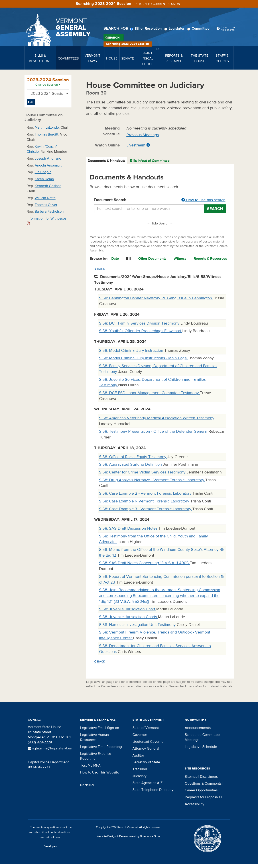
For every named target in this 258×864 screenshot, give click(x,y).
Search (113, 38)
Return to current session (157, 4)
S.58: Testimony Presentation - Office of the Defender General (154, 431)
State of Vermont (145, 728)
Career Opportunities (201, 790)
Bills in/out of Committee (150, 160)
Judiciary (139, 776)
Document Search (160, 200)
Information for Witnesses (46, 220)
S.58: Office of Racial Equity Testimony (133, 456)
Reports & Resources (210, 258)
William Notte (45, 198)
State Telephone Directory (152, 790)
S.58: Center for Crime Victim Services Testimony (143, 472)
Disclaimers (209, 776)
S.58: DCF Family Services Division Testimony (140, 323)
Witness (180, 258)
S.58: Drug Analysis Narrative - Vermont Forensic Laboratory (152, 480)
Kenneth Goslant (48, 186)
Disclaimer (87, 785)
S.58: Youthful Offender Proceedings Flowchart (140, 330)
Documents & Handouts (107, 160)
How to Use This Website (99, 772)
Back (99, 269)
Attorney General (145, 748)
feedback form (63, 832)
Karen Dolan (44, 179)
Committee (199, 28)
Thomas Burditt (46, 134)
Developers (51, 846)
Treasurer (139, 769)
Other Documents (152, 258)
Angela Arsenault (48, 165)
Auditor (138, 755)
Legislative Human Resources (94, 737)
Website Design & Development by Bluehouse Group (129, 836)
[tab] (107, 161)
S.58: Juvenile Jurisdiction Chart (127, 609)
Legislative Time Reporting (101, 747)
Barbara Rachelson (49, 211)
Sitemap (191, 776)
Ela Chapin (43, 172)
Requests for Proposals (202, 797)
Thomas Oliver (46, 205)
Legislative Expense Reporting (95, 756)
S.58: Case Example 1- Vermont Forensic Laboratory (144, 501)
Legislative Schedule (201, 747)
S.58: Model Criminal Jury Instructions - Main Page (143, 358)
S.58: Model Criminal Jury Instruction (131, 350)
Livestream (135, 145)
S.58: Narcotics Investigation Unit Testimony (138, 624)
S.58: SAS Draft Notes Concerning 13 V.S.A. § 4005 (144, 563)
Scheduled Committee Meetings (202, 737)
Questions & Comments (203, 783)
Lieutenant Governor (148, 741)
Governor (139, 734)
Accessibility (194, 804)
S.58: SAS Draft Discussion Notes (128, 528)
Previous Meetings (142, 135)
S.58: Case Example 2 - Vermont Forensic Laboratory (146, 493)
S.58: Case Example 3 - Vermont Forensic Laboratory (145, 509)
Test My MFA (90, 765)
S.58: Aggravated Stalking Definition (131, 464)
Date (115, 258)
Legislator (175, 28)
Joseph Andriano (48, 158)
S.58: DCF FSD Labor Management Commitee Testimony (149, 392)
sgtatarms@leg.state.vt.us (50, 748)
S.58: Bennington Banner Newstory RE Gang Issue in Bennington (156, 298)
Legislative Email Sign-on (99, 728)
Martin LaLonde (47, 127)
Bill (128, 258)
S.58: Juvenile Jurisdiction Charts (128, 616)
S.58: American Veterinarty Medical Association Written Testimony (156, 418)
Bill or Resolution (146, 28)
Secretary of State (146, 762)
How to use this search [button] (203, 200)
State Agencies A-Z (147, 783)
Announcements (198, 728)
